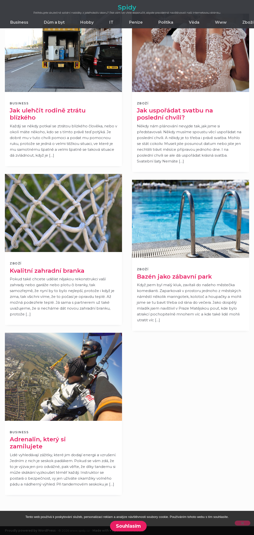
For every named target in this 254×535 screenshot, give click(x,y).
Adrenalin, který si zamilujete (38, 443)
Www (221, 22)
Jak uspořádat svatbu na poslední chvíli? (175, 114)
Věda (194, 22)
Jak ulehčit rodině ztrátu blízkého (48, 114)
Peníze (136, 22)
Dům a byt (54, 22)
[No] (242, 523)
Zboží (248, 22)
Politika (165, 22)
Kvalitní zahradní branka (47, 270)
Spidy (127, 7)
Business (19, 22)
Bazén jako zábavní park (174, 276)
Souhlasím (128, 526)
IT (111, 22)
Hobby (87, 22)
